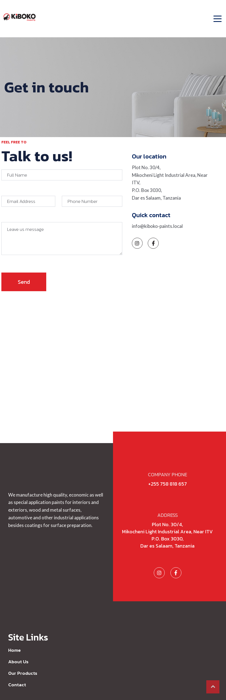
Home (14, 650)
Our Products (22, 673)
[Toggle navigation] (216, 15)
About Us (18, 661)
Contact (17, 684)
